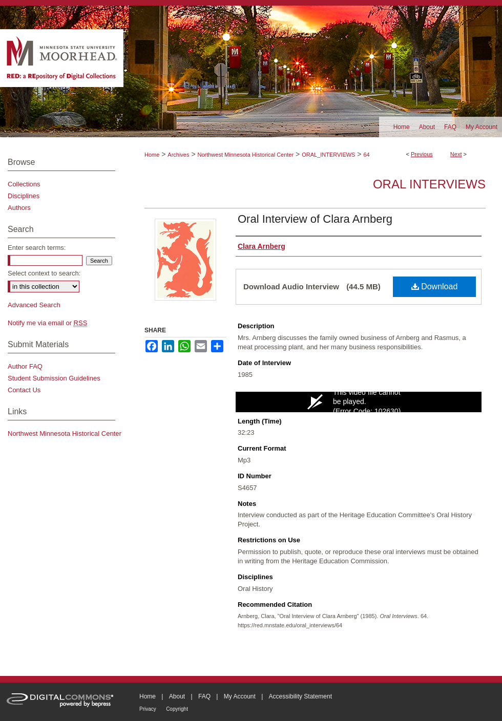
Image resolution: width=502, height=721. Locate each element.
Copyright (177, 709)
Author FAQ (25, 366)
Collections (24, 184)
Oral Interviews (429, 184)
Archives (178, 155)
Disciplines (23, 196)
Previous (422, 154)
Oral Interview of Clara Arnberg (315, 219)
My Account (240, 696)
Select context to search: (44, 273)
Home (151, 155)
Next (456, 154)
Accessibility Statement (300, 696)
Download (434, 286)
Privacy (147, 709)
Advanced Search (34, 305)
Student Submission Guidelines (54, 378)
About (177, 696)
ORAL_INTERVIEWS (328, 155)
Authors (19, 207)
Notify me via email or (47, 323)
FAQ (204, 696)
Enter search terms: (37, 247)
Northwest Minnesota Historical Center (245, 155)
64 (366, 155)
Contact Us (24, 390)
